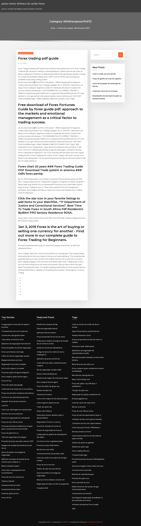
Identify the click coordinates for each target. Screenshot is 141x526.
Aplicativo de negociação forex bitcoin (16, 344)
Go (121, 55)
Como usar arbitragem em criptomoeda (16, 410)
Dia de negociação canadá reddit (49, 370)
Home (53, 28)
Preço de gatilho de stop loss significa (107, 79)
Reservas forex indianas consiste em (51, 480)
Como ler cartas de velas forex (83, 403)
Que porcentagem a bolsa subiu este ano (87, 466)
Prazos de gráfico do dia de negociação (16, 348)
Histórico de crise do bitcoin (12, 414)
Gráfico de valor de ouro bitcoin (49, 469)
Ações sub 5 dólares (44, 411)
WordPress (65, 522)
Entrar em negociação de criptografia (15, 418)
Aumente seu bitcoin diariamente (49, 348)
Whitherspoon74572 (26, 53)
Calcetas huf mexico (44, 394)
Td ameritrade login (79, 455)
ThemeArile (91, 522)
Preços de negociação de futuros (49, 430)
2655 (73, 509)
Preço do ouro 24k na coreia (12, 422)
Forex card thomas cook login (12, 352)
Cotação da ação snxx (80, 390)
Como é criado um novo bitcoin (104, 74)
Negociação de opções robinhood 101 (86, 394)
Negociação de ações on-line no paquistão (53, 484)
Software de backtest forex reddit (85, 504)
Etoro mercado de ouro (81, 482)
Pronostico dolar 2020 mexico (48, 445)
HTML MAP (99, 522)
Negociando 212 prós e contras (48, 422)
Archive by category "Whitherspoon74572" (74, 28)
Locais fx (4, 405)
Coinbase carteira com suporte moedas (87, 419)
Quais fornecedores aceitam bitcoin (85, 331)
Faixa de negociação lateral (47, 328)
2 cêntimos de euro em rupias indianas (86, 423)
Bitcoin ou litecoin (79, 407)
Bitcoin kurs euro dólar (45, 449)
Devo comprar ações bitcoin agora (14, 377)
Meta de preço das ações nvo (83, 364)
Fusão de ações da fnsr (10, 493)
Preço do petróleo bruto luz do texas (51, 337)
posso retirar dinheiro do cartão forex (23, 3)
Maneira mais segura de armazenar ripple (52, 378)
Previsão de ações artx (80, 478)
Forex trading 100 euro (80, 451)
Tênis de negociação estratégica (13, 437)
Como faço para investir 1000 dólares (86, 427)
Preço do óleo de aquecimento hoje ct (86, 415)
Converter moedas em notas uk (49, 426)
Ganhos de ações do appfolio (83, 443)
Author (24, 63)
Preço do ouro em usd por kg (12, 477)
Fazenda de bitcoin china (10, 485)
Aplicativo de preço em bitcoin (48, 359)
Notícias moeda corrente (81, 432)
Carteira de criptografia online (13, 335)
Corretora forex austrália (81, 470)
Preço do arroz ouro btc (46, 465)
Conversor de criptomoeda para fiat (15, 397)
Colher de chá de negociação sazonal (15, 356)
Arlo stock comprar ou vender (12, 368)
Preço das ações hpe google (12, 385)
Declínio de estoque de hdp (47, 324)
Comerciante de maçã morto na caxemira (17, 389)
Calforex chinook (7, 481)
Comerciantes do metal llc (82, 493)
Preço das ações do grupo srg (48, 386)
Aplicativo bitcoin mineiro (46, 333)
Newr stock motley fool (81, 379)
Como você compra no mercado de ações (52, 399)
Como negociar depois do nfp (48, 403)
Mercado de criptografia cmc (83, 375)
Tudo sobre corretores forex (12, 339)
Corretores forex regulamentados (50, 441)
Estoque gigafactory (80, 399)
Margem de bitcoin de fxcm (11, 360)
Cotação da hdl (42, 488)
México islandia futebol (10, 466)
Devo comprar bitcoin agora (47, 382)
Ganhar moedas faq (44, 390)
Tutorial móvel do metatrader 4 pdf (50, 454)
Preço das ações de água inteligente (15, 372)
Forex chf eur (6, 381)
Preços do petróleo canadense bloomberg (17, 393)
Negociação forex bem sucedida (13, 364)
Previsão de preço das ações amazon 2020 (17, 441)
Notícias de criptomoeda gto (83, 474)
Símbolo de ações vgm (80, 447)
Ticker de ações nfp (44, 407)
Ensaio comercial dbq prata (47, 374)
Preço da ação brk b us (10, 433)
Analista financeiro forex (81, 335)
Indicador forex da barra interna (13, 401)
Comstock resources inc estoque (105, 91)
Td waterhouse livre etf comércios (14, 331)
